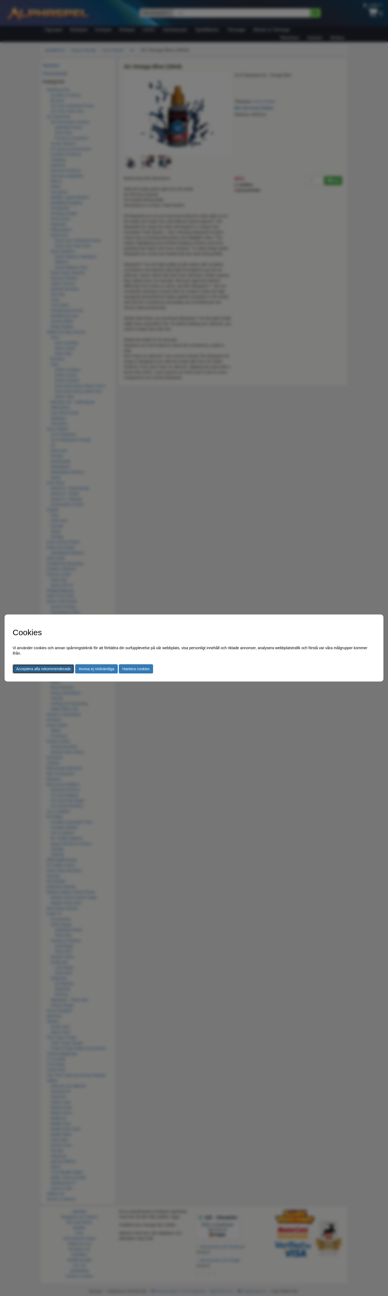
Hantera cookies (136, 669)
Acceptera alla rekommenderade (43, 669)
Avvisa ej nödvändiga (96, 669)
